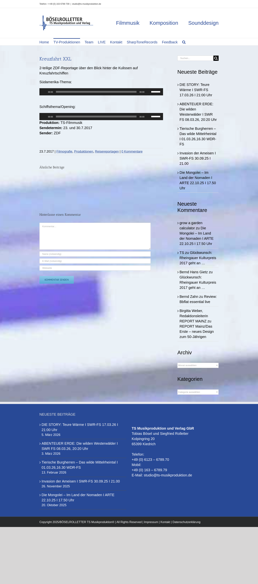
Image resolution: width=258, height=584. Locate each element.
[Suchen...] (195, 58)
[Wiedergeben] (44, 92)
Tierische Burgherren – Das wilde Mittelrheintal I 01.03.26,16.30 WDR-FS (80, 464)
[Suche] (216, 58)
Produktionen (83, 151)
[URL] (95, 268)
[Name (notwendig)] (95, 254)
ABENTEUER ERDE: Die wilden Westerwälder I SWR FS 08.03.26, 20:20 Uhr (80, 446)
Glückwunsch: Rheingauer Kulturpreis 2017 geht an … (198, 258)
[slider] (96, 92)
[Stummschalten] (148, 92)
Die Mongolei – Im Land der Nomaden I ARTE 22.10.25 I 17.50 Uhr (78, 497)
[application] (101, 91)
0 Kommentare (132, 151)
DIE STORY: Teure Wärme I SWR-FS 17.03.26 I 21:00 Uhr (196, 90)
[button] (184, 41)
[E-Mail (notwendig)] (95, 261)
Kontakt (165, 522)
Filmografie (64, 151)
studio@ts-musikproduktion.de (86, 4)
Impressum (151, 522)
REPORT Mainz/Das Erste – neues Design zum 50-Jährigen (197, 331)
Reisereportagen (107, 151)
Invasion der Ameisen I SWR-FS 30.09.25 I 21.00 (198, 158)
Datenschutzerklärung (186, 522)
